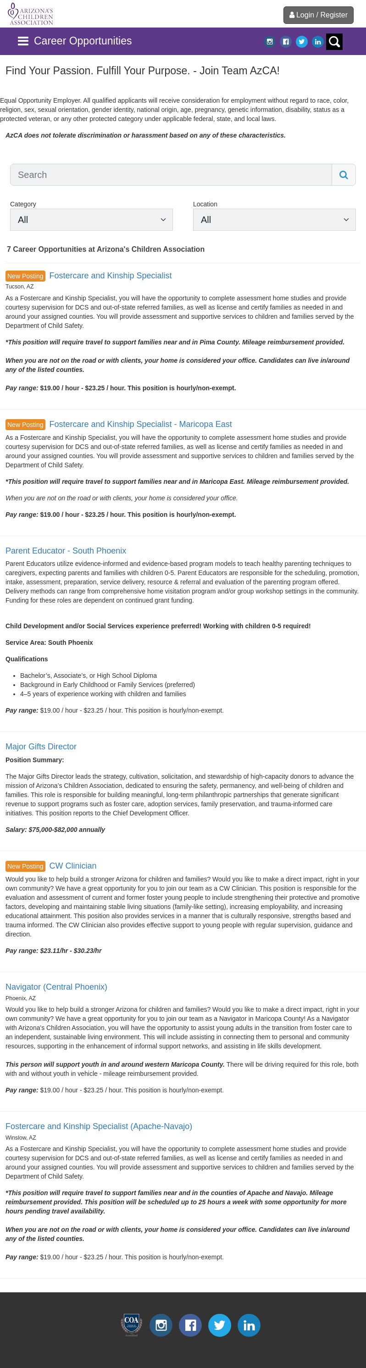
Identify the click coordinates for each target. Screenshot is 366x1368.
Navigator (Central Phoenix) (56, 986)
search (334, 41)
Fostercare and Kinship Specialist (110, 275)
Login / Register (318, 15)
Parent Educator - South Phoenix (66, 550)
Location (205, 204)
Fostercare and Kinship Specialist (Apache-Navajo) (99, 1126)
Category (23, 204)
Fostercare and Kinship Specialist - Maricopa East (140, 424)
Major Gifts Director (41, 746)
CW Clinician (72, 865)
